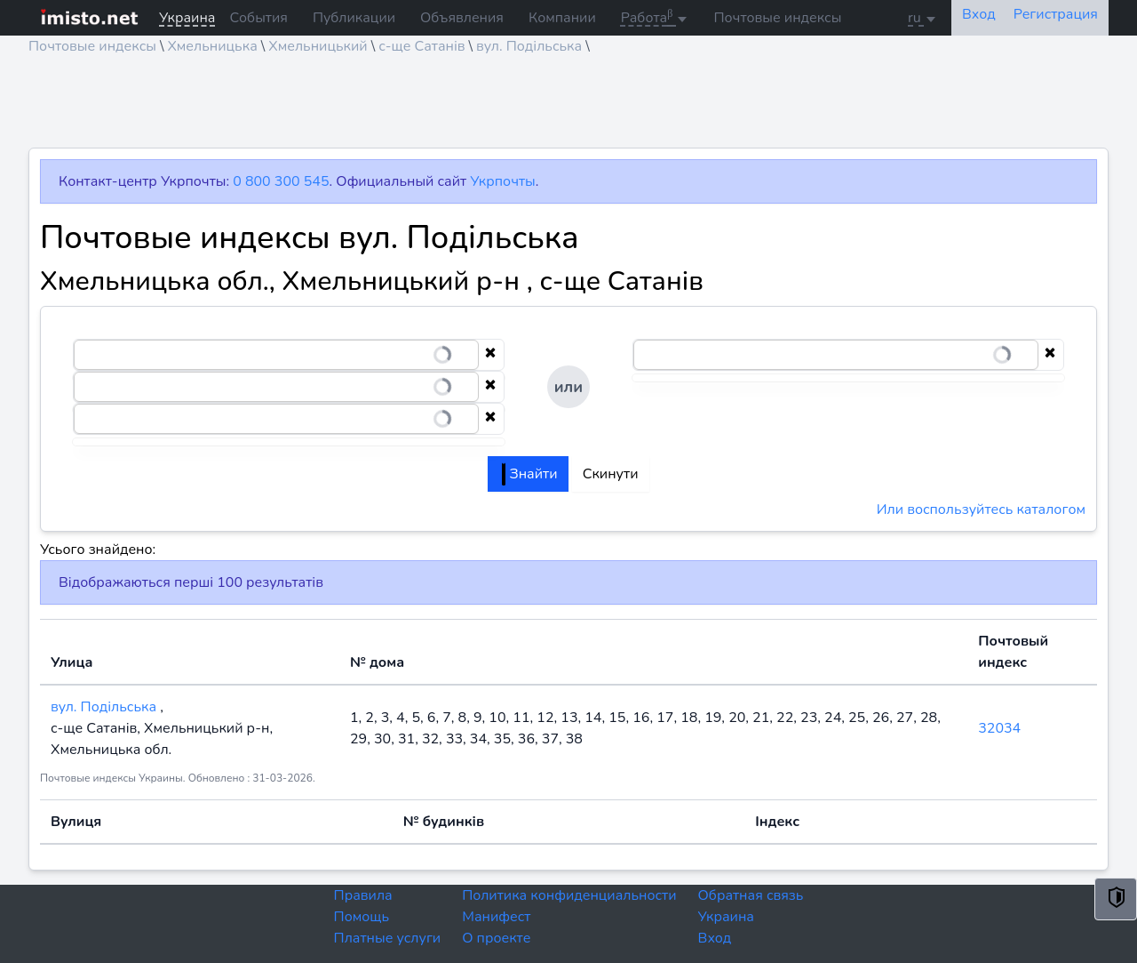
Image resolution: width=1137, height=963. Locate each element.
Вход (715, 938)
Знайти (529, 474)
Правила (363, 895)
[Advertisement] (561, 108)
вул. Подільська (529, 46)
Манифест (496, 917)
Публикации (354, 18)
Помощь (362, 917)
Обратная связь (751, 895)
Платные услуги (387, 938)
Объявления (462, 18)
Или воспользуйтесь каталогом (981, 509)
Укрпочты (502, 181)
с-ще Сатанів (421, 46)
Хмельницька (212, 46)
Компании (562, 18)
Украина (726, 917)
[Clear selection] (490, 354)
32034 (999, 728)
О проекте (496, 938)
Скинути (611, 474)
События (258, 18)
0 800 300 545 (281, 181)
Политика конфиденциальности (569, 895)
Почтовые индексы (777, 18)
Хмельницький (317, 46)
